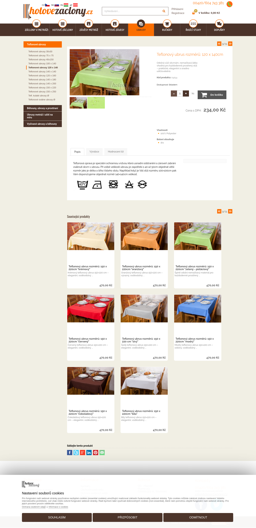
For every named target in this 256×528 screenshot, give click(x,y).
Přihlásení (177, 9)
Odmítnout (196, 516)
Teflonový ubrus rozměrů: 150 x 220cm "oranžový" (141, 268)
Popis (81, 152)
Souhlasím (59, 516)
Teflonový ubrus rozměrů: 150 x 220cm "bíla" (141, 413)
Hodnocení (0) (130, 151)
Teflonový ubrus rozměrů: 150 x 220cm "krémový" (88, 268)
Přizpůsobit (127, 516)
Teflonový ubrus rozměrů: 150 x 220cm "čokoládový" (88, 413)
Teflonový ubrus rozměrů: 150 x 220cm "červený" (88, 340)
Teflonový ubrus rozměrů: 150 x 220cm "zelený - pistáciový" (195, 268)
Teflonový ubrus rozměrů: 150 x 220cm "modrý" (195, 340)
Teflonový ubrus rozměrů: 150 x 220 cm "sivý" (141, 340)
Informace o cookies (63, 505)
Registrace (178, 13)
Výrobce (103, 151)
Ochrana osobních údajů (38, 505)
